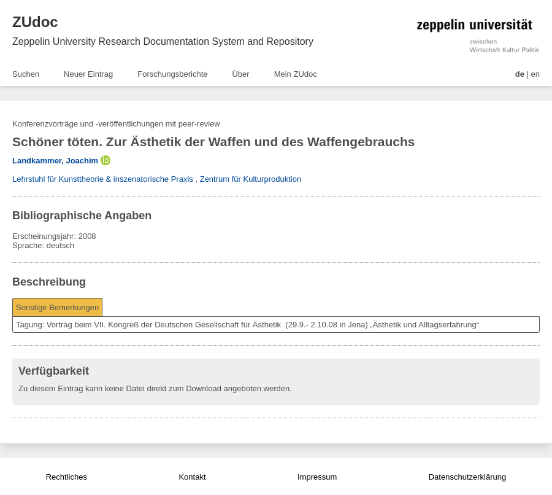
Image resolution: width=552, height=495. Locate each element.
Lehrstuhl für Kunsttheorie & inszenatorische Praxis (102, 179)
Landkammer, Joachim (55, 160)
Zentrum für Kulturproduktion (250, 179)
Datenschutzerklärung (467, 476)
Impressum (317, 476)
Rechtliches (66, 476)
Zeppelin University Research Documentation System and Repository (162, 41)
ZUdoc (35, 22)
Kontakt (191, 476)
